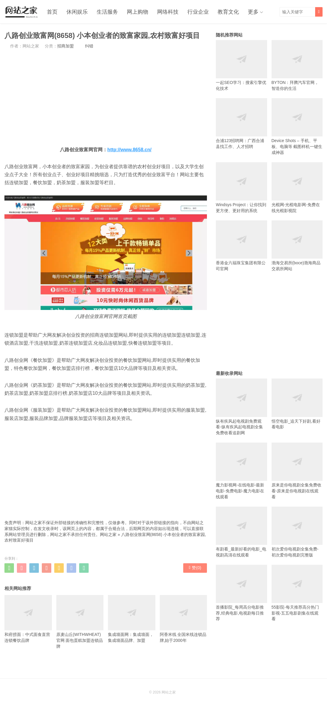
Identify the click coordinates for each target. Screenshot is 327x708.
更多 (253, 12)
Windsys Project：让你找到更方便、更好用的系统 (241, 187)
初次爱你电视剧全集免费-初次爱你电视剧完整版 (297, 532)
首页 (52, 12)
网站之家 (108, 534)
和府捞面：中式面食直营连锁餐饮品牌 (28, 619)
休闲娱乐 (77, 12)
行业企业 (198, 12)
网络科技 (167, 12)
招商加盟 (65, 46)
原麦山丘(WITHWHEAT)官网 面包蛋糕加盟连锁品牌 (80, 622)
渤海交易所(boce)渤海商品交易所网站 (297, 245)
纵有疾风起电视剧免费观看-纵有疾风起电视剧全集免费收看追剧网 (241, 406)
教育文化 (228, 12)
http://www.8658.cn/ (129, 149)
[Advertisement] (105, 97)
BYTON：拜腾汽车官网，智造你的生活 (297, 65)
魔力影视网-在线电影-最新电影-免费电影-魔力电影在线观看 (241, 471)
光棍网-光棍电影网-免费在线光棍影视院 (297, 187)
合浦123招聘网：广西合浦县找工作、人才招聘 (241, 123)
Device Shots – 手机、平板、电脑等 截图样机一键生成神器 (297, 126)
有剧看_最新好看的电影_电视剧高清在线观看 (241, 532)
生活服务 (107, 12)
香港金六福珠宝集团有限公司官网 (241, 245)
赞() (195, 567)
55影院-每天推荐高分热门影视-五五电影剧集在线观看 (297, 593)
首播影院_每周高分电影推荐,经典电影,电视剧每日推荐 (241, 593)
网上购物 (137, 12)
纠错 (89, 46)
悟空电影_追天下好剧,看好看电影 (297, 403)
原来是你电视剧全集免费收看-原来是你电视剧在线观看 (297, 471)
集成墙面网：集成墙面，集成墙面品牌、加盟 (131, 619)
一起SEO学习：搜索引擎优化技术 (241, 65)
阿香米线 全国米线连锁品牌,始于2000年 (183, 619)
